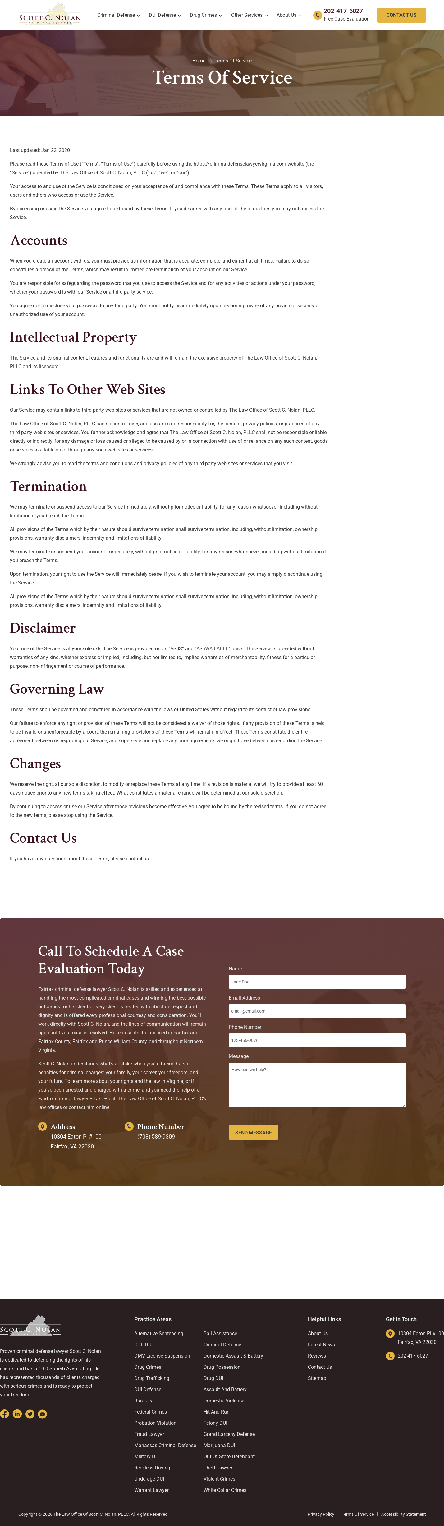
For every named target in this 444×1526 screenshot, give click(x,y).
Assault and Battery (225, 1389)
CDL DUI (143, 1345)
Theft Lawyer (218, 1468)
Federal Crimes (150, 1412)
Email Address (317, 1006)
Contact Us (402, 15)
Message (317, 1081)
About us (286, 15)
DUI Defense (162, 15)
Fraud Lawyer (149, 1434)
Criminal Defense (116, 15)
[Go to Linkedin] (17, 1414)
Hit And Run (217, 1412)
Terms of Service (358, 1514)
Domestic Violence (224, 1401)
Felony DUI (215, 1423)
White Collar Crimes (225, 1490)
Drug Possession (222, 1367)
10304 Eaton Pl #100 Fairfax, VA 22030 (421, 1338)
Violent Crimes (219, 1479)
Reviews (317, 1356)
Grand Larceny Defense (229, 1434)
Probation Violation (155, 1423)
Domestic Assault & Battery (233, 1356)
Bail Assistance (220, 1333)
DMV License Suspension (162, 1356)
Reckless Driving (152, 1468)
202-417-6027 (343, 11)
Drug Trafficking (151, 1378)
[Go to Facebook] (4, 1414)
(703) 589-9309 (156, 1136)
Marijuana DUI (219, 1445)
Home (198, 61)
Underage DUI (149, 1479)
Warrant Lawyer (151, 1490)
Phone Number (317, 1035)
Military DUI (147, 1457)
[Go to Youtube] (42, 1414)
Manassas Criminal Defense (165, 1445)
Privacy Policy (321, 1514)
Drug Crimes (203, 15)
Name (317, 977)
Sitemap (317, 1378)
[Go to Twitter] (29, 1414)
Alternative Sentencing (158, 1333)
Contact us (320, 1367)
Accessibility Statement (403, 1514)
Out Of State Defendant (229, 1457)
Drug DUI (213, 1378)
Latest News (321, 1345)
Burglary (143, 1401)
